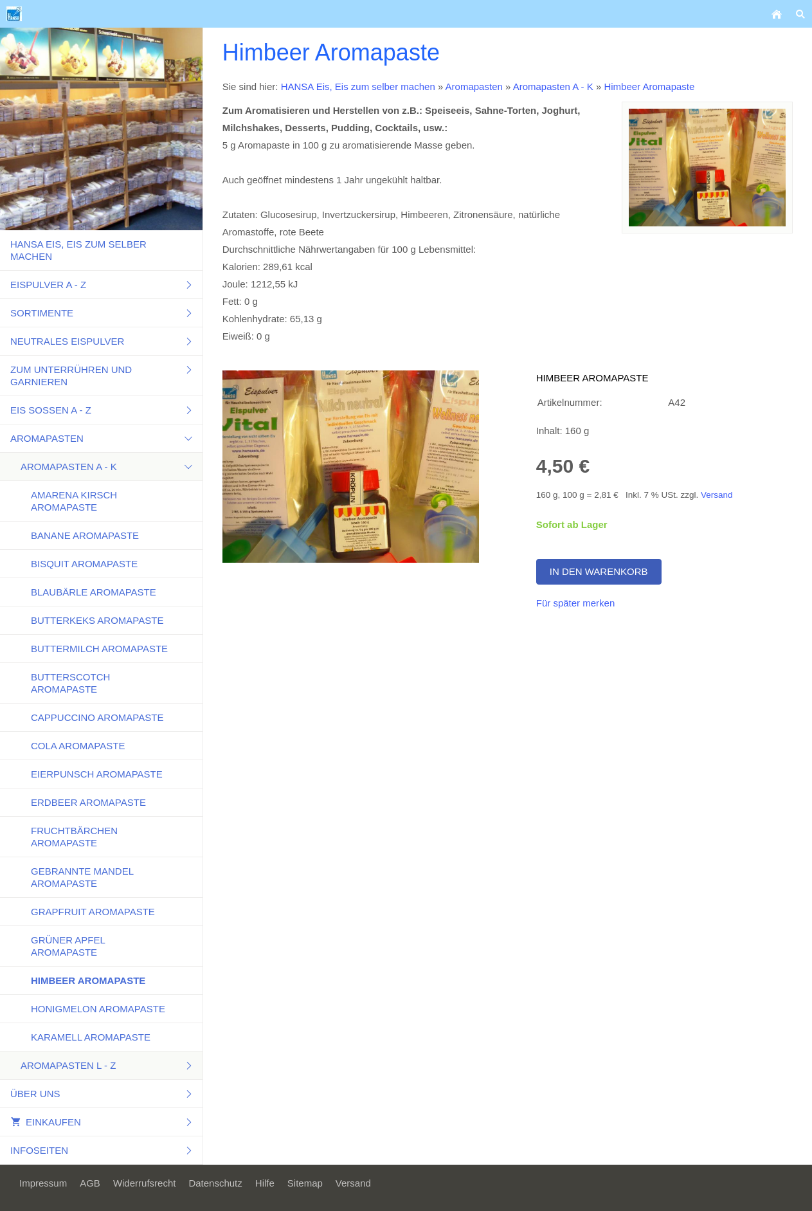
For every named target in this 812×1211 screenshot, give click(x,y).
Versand (717, 495)
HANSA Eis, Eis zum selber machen (358, 86)
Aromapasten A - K (553, 86)
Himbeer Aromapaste (649, 86)
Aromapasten (474, 86)
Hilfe (265, 1183)
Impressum (43, 1183)
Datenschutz (215, 1183)
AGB (90, 1183)
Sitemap (305, 1183)
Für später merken (575, 602)
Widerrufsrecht (144, 1183)
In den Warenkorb (599, 571)
